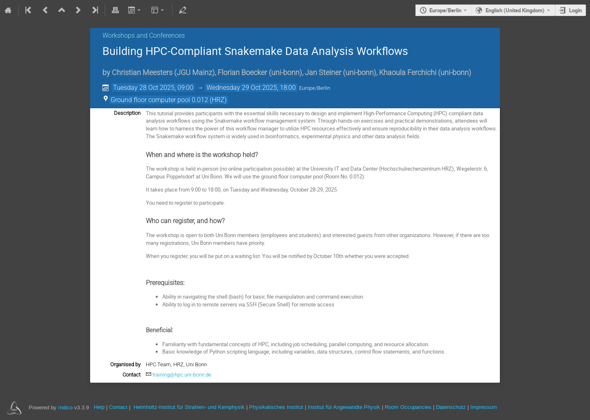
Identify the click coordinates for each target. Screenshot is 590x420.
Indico (65, 407)
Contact (118, 407)
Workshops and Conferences (143, 35)
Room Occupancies (408, 407)
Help (99, 407)
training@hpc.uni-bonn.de (181, 375)
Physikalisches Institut (276, 407)
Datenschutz (450, 407)
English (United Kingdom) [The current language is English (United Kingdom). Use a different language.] (515, 10)
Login (575, 10)
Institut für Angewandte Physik (344, 407)
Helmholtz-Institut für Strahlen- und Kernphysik (189, 407)
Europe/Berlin (445, 10)
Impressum (484, 407)
